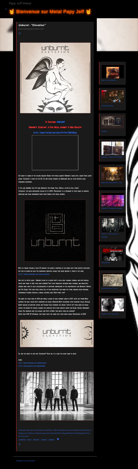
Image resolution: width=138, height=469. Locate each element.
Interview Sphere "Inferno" (109, 288)
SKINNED (104, 131)
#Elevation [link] (30, 430)
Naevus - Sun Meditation (109, 80)
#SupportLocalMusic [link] (26, 433)
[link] (61, 122)
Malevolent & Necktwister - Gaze (111, 182)
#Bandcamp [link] (63, 430)
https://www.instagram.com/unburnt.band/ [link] (32, 363)
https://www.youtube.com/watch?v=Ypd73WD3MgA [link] (55, 132)
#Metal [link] (56, 430)
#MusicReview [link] (85, 430)
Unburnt (51, 439)
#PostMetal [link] (39, 430)
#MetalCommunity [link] (42, 433)
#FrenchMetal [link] (74, 430)
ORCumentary (105, 262)
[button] (19, 33)
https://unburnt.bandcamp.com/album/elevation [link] (33, 274)
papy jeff (36, 439)
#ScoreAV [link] (25, 436)
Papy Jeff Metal (20, 3)
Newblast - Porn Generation (110, 314)
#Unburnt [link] (22, 430)
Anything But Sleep (107, 106)
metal (29, 439)
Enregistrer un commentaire (25, 461)
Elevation (22, 439)
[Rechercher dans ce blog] (123, 9)
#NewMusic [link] (48, 430)
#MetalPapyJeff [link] (79, 433)
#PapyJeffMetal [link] (67, 433)
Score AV (44, 439)
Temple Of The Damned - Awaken (111, 208)
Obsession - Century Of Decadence (112, 157)
